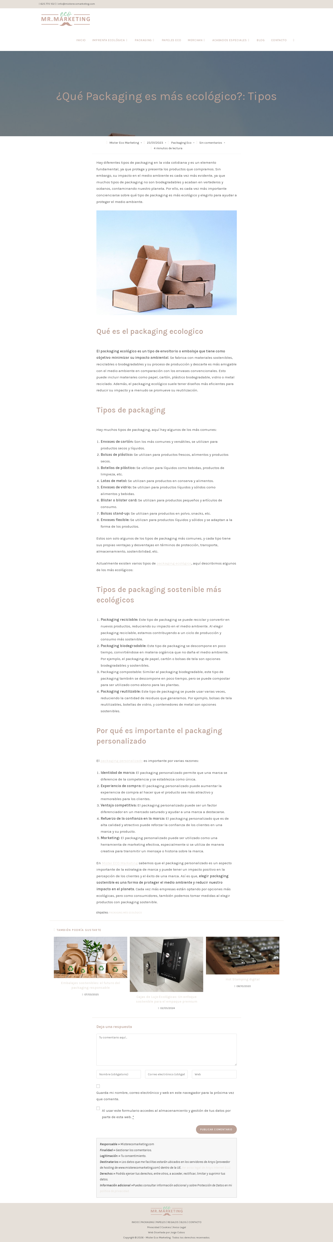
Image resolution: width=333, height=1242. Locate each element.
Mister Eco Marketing (124, 143)
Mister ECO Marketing (120, 863)
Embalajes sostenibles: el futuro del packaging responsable (90, 985)
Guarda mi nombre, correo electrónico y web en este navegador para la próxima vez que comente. (165, 1095)
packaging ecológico (174, 563)
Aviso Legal (179, 1227)
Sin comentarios (210, 143)
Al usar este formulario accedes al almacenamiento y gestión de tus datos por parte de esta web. (166, 1113)
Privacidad (153, 1227)
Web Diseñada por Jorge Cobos (166, 1232)
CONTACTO (195, 1222)
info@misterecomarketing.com (76, 3)
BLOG (183, 1222)
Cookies (166, 1227)
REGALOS (173, 1222)
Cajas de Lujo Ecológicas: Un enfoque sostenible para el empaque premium (166, 999)
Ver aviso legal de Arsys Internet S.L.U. (206, 1168)
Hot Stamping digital (243, 979)
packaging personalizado (121, 761)
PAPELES (161, 1222)
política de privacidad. (114, 1191)
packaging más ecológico (125, 912)
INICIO (135, 1222)
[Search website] (293, 40)
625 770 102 (47, 3)
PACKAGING (147, 1222)
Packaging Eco (181, 143)
